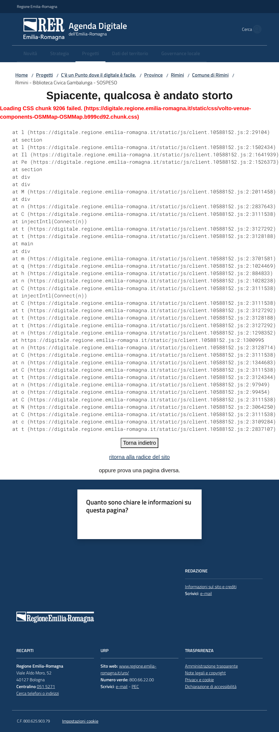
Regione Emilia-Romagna (37, 6)
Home (21, 75)
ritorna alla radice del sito (139, 457)
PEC (135, 686)
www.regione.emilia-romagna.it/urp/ (128, 669)
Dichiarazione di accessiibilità (210, 686)
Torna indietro (139, 443)
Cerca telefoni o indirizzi (37, 693)
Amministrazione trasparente (211, 666)
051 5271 (46, 686)
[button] (255, 29)
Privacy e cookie (199, 679)
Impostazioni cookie (80, 721)
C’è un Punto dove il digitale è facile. (98, 75)
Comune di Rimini (210, 75)
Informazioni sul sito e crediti (210, 586)
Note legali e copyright (205, 673)
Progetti (44, 75)
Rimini (177, 75)
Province (153, 75)
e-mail (206, 593)
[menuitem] (30, 54)
